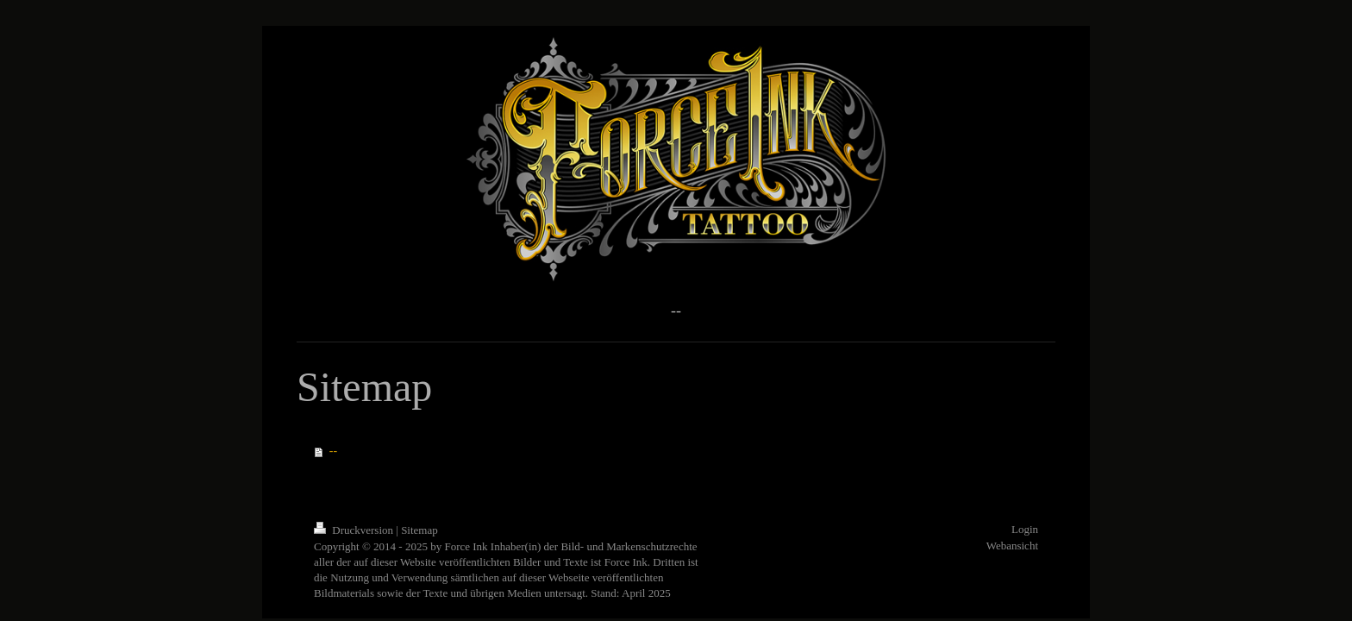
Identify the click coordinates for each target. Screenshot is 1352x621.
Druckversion (355, 530)
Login (1024, 529)
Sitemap (419, 530)
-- (333, 450)
